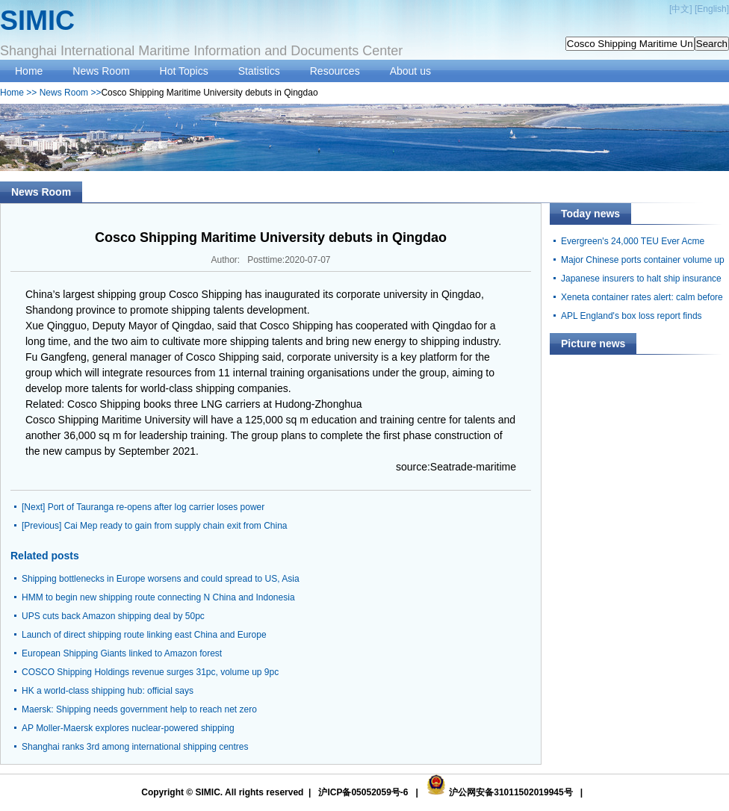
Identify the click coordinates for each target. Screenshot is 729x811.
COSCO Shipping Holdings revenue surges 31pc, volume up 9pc (150, 672)
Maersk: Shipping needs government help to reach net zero (139, 709)
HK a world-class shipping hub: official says (107, 691)
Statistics (259, 71)
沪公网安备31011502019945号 (510, 792)
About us (410, 71)
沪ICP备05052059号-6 (363, 792)
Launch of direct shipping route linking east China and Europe (144, 635)
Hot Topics (184, 71)
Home (29, 71)
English (711, 9)
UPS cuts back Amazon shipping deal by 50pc (113, 616)
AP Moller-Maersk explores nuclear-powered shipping (128, 728)
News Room (100, 71)
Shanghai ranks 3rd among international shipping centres (135, 747)
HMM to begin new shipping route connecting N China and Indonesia (158, 597)
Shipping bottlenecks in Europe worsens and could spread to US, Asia (161, 579)
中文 (680, 9)
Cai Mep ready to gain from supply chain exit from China (176, 526)
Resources (335, 71)
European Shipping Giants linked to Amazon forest (122, 653)
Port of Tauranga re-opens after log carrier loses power (156, 507)
